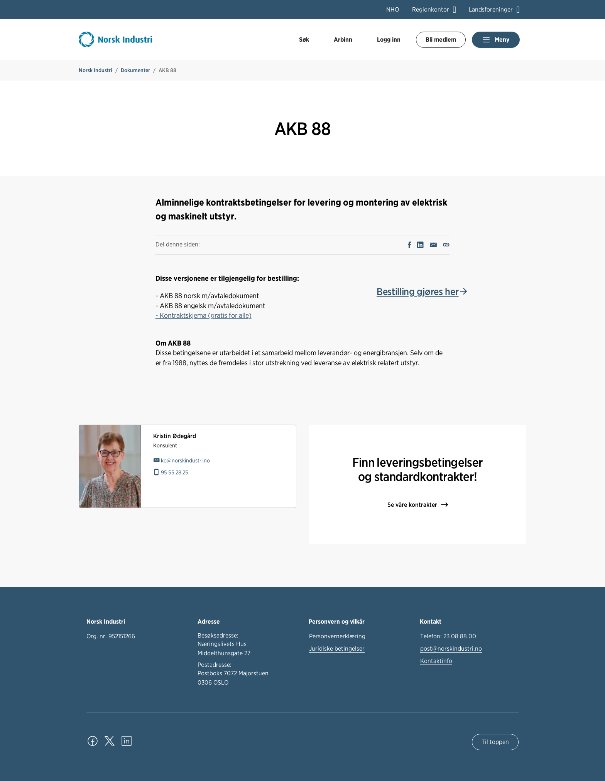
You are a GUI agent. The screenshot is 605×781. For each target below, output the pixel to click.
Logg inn (389, 39)
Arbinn (343, 39)
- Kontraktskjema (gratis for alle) (203, 315)
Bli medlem (441, 39)
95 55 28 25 (174, 472)
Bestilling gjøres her (417, 291)
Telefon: (448, 636)
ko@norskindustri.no (185, 460)
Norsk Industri (95, 70)
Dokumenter (135, 70)
